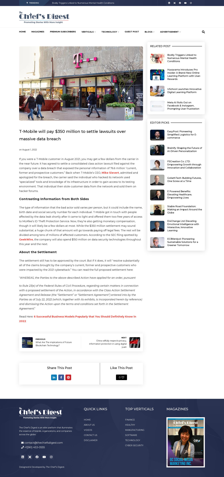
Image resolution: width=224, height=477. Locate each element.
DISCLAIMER (90, 440)
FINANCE (130, 419)
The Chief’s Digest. (55, 467)
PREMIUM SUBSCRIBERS (63, 31)
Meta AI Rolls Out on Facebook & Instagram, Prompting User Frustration (183, 105)
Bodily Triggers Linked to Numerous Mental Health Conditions (83, 3)
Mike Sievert (110, 172)
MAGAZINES (37, 31)
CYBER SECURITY (134, 445)
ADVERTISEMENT (170, 31)
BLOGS (149, 31)
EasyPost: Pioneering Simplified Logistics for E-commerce (182, 134)
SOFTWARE (131, 435)
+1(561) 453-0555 (34, 447)
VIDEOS (88, 430)
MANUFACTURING (134, 430)
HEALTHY (130, 425)
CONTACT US (90, 435)
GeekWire (26, 239)
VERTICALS (89, 31)
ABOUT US (89, 425)
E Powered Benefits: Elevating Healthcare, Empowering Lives (179, 194)
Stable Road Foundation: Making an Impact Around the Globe (184, 209)
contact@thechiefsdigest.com (43, 442)
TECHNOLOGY (110, 31)
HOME (22, 31)
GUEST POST (132, 31)
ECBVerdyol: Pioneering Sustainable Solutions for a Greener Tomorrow (182, 242)
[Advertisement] (126, 16)
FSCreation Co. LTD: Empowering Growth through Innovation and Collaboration (184, 164)
